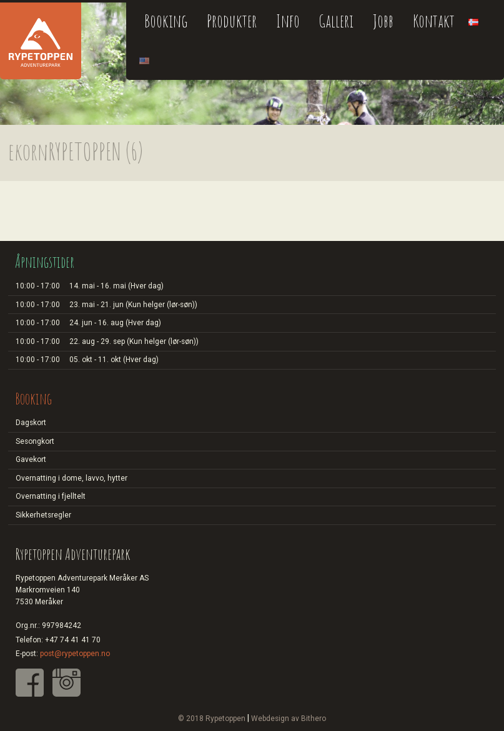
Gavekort (31, 459)
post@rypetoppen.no (75, 653)
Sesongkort (35, 441)
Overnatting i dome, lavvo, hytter (71, 478)
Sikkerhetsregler (43, 515)
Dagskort (31, 422)
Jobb (383, 21)
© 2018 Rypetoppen (211, 718)
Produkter (232, 21)
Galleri (336, 21)
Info (288, 21)
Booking (165, 21)
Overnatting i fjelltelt (51, 496)
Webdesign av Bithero (288, 718)
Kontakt (434, 21)
